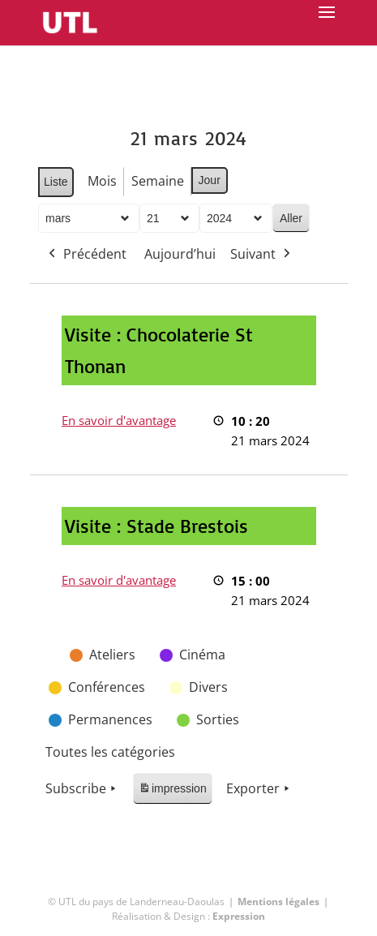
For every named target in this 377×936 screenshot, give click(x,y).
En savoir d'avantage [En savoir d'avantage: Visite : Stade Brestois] (119, 580)
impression (172, 791)
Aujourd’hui (180, 254)
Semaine (157, 181)
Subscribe (82, 789)
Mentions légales (278, 901)
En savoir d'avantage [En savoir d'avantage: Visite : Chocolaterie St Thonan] (119, 420)
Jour (209, 180)
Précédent (85, 254)
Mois (101, 181)
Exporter (258, 789)
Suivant (261, 254)
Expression (238, 916)
